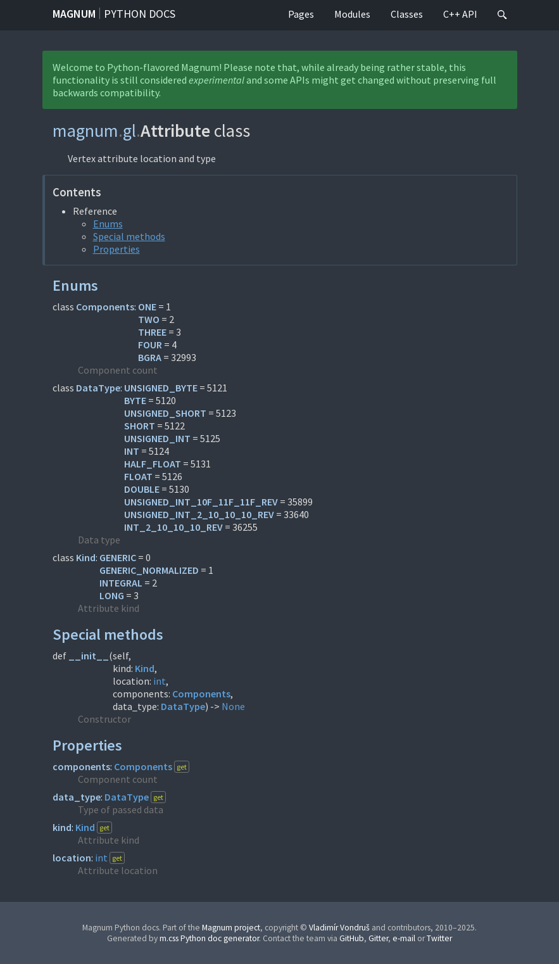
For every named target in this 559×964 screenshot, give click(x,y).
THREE (152, 332)
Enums (108, 223)
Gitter (378, 938)
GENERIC (117, 557)
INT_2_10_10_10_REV (173, 527)
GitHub (351, 938)
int (159, 681)
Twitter (439, 938)
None (233, 706)
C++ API (460, 14)
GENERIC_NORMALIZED (149, 570)
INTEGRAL (120, 582)
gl (129, 130)
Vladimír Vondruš (339, 927)
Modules (352, 14)
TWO (149, 319)
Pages (301, 14)
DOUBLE (142, 489)
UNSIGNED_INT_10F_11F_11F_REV (201, 501)
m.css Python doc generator (209, 938)
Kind (86, 557)
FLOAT (138, 476)
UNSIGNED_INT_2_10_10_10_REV (199, 514)
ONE (147, 306)
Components (105, 306)
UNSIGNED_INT (157, 438)
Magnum (74, 13)
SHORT (139, 425)
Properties (116, 249)
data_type (77, 796)
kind (62, 827)
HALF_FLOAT (152, 463)
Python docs (139, 13)
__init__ (88, 655)
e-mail (404, 938)
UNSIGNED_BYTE (161, 387)
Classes (407, 14)
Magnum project (231, 927)
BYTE (135, 400)
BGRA (149, 357)
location (72, 857)
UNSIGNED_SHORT (165, 413)
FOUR (150, 344)
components (81, 766)
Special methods (129, 236)
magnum (85, 130)
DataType (98, 387)
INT (131, 451)
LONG (111, 595)
